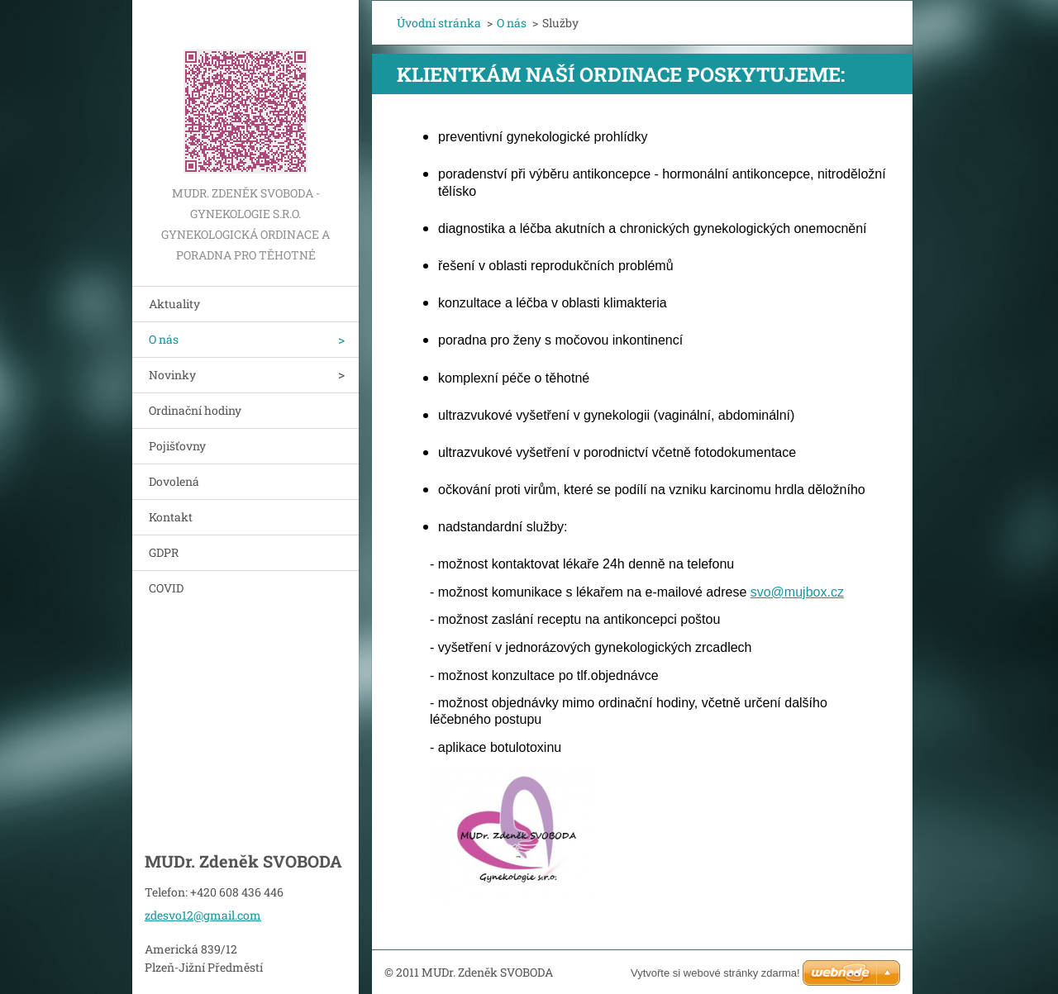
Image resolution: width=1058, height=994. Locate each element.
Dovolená (174, 481)
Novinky (172, 375)
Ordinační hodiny (195, 410)
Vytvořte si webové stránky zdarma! (715, 973)
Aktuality (174, 304)
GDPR (164, 552)
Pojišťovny (177, 446)
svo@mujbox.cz (797, 592)
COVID (166, 588)
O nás (164, 339)
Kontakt (171, 517)
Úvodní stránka (439, 23)
